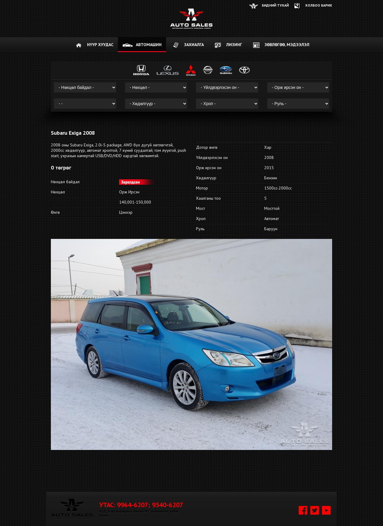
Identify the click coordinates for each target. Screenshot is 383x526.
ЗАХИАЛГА (194, 44)
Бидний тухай (275, 5)
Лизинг (234, 44)
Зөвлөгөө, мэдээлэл (287, 44)
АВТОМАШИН (149, 44)
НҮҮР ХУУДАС (100, 44)
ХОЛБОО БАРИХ (318, 5)
